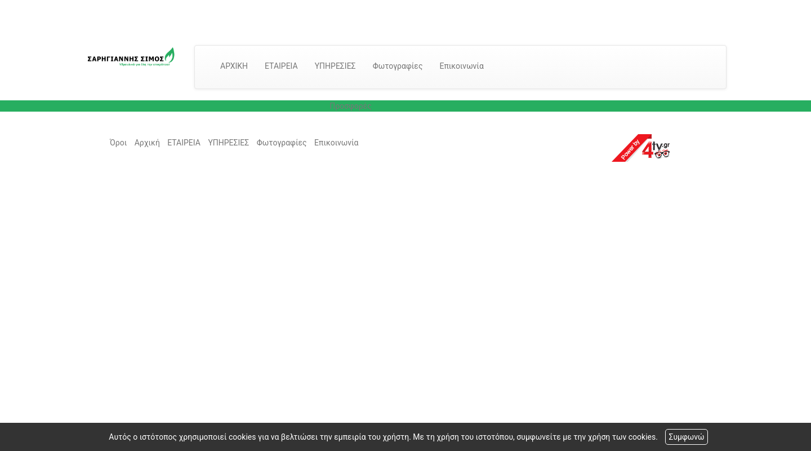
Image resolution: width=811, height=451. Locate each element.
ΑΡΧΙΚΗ (234, 65)
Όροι (118, 142)
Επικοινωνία (461, 65)
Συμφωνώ (686, 436)
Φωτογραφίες (398, 65)
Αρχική (147, 142)
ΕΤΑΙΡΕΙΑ (281, 65)
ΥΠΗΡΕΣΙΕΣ (335, 65)
